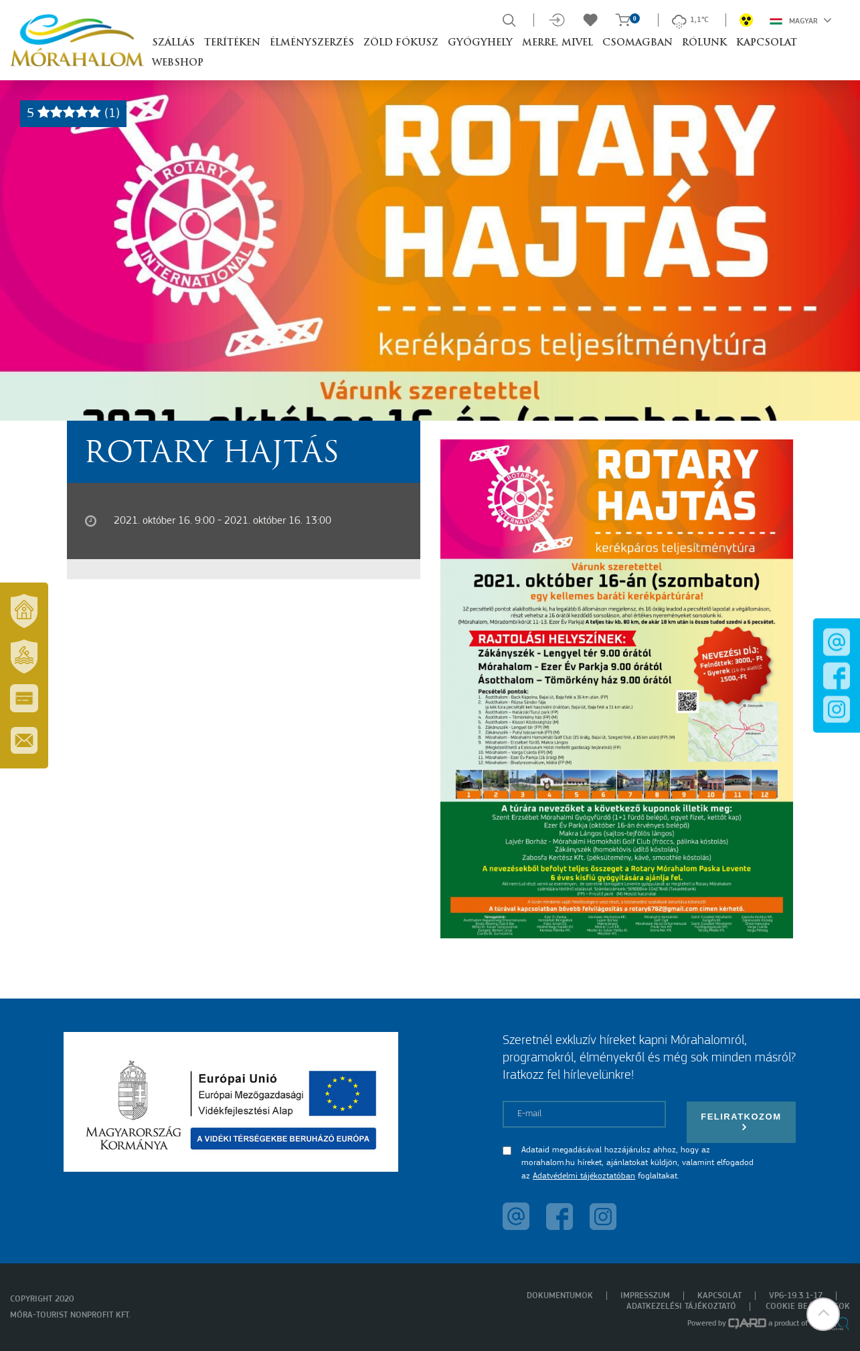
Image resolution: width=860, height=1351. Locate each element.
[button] (823, 1314)
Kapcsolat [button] (766, 43)
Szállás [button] (173, 43)
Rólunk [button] (704, 43)
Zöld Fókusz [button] (400, 43)
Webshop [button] (177, 63)
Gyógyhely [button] (480, 43)
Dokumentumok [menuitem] (560, 1295)
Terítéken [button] (232, 43)
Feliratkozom (741, 1122)
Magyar (801, 20)
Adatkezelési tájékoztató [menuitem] (681, 1306)
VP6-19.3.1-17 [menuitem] (796, 1295)
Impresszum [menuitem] (645, 1295)
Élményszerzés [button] (312, 43)
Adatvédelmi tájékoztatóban (584, 1176)
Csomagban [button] (637, 43)
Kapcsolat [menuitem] (719, 1295)
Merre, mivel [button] (557, 43)
